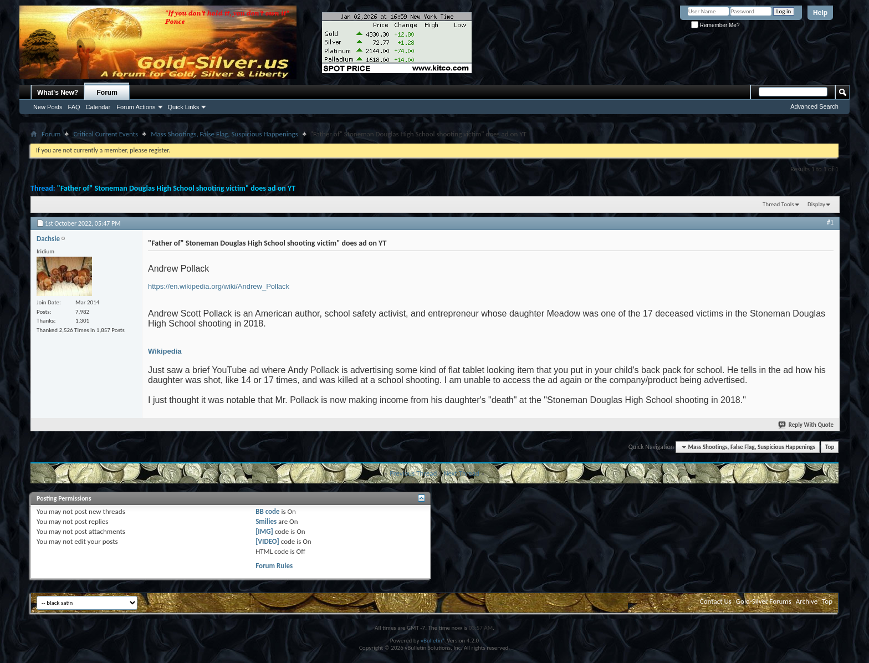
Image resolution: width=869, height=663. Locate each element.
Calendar (98, 107)
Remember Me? (715, 25)
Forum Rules (274, 566)
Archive (806, 601)
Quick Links (184, 107)
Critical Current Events (105, 134)
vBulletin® (433, 640)
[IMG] (264, 531)
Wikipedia (165, 351)
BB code (267, 511)
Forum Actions (135, 107)
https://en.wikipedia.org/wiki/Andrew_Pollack (218, 286)
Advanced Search (814, 106)
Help (820, 13)
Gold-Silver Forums (763, 601)
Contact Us (716, 601)
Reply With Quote (806, 425)
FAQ (74, 107)
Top (829, 447)
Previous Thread (413, 473)
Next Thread (461, 473)
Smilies (266, 521)
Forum (107, 92)
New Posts (48, 107)
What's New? (57, 92)
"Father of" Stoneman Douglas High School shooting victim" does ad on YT (176, 188)
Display (816, 204)
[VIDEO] (267, 541)
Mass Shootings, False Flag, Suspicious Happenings (224, 134)
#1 (830, 222)
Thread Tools (778, 204)
